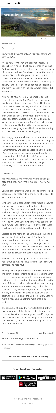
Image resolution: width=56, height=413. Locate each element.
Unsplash (51, 39)
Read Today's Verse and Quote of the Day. (28, 356)
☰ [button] (3, 3)
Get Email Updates (22, 399)
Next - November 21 (46, 333)
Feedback (37, 399)
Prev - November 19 (10, 333)
